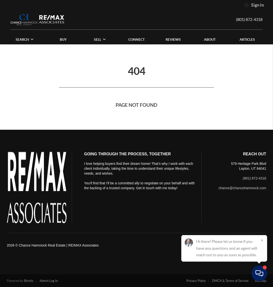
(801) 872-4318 (249, 19)
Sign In (254, 5)
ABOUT (210, 39)
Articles (247, 39)
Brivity (28, 281)
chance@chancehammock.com (242, 188)
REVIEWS (173, 39)
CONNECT (136, 39)
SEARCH (24, 39)
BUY (63, 39)
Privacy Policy (196, 281)
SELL (100, 39)
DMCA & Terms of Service (230, 281)
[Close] (262, 240)
